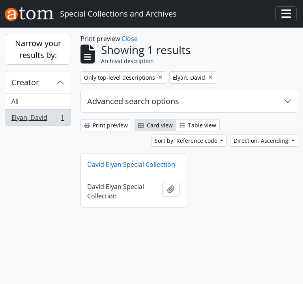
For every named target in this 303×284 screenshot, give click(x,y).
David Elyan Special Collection (131, 164)
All (15, 101)
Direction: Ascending (262, 140)
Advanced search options (133, 101)
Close (130, 38)
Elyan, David (37, 119)
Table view (198, 125)
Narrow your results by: (38, 49)
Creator (25, 82)
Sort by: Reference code (187, 140)
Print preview (106, 125)
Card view (155, 125)
